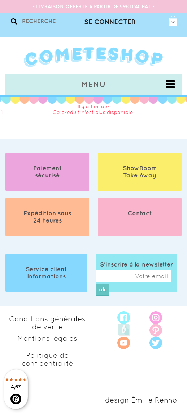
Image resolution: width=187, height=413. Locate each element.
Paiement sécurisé (47, 171)
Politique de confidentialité (47, 359)
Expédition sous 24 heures (47, 217)
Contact (139, 213)
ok (102, 289)
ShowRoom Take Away (140, 171)
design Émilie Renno (141, 400)
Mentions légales (47, 338)
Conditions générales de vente (47, 323)
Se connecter (109, 22)
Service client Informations (46, 272)
